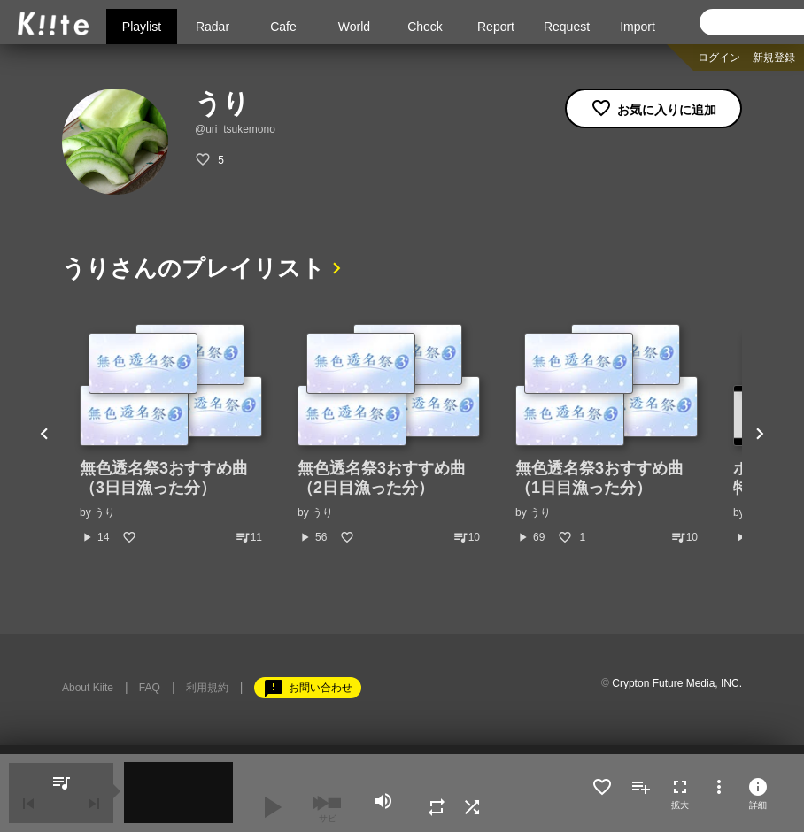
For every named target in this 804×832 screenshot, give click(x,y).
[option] (171, 434)
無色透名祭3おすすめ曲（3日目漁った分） (164, 478)
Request (567, 26)
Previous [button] (44, 434)
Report (495, 26)
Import (637, 26)
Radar (212, 26)
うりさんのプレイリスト (193, 268)
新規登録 (774, 57)
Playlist (141, 26)
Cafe (283, 26)
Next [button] (759, 434)
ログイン (719, 57)
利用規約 (207, 688)
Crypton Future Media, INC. (677, 683)
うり (104, 512)
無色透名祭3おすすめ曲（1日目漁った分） (599, 478)
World (354, 26)
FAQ (149, 688)
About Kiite (87, 688)
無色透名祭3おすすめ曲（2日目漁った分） (382, 478)
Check (425, 26)
